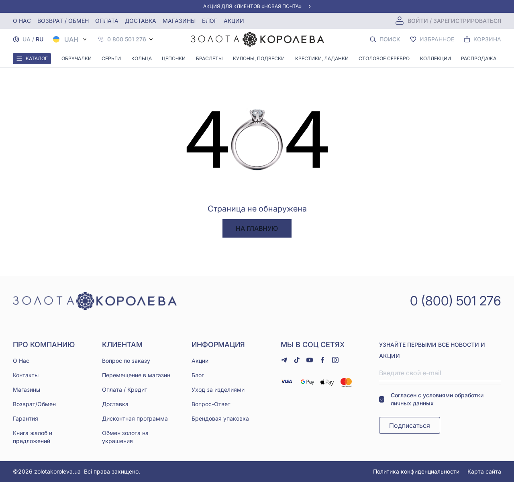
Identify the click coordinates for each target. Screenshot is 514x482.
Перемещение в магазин (136, 375)
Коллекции (435, 58)
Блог (209, 20)
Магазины (179, 20)
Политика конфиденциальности (416, 471)
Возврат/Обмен (34, 404)
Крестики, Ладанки (322, 58)
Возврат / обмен (63, 20)
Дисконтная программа (135, 418)
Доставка (140, 20)
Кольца (141, 58)
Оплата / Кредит (124, 389)
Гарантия (25, 418)
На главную (257, 228)
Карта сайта (484, 471)
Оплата (106, 20)
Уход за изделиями (218, 389)
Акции (234, 20)
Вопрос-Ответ (211, 404)
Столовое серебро (384, 58)
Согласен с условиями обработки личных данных (431, 399)
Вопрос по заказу (126, 360)
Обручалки (76, 58)
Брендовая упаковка (220, 418)
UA (26, 39)
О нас (22, 20)
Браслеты (209, 58)
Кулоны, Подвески (259, 58)
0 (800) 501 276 (455, 301)
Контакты (26, 375)
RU (39, 39)
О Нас (21, 360)
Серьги (111, 58)
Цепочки (174, 58)
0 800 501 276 (126, 39)
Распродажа (478, 58)
